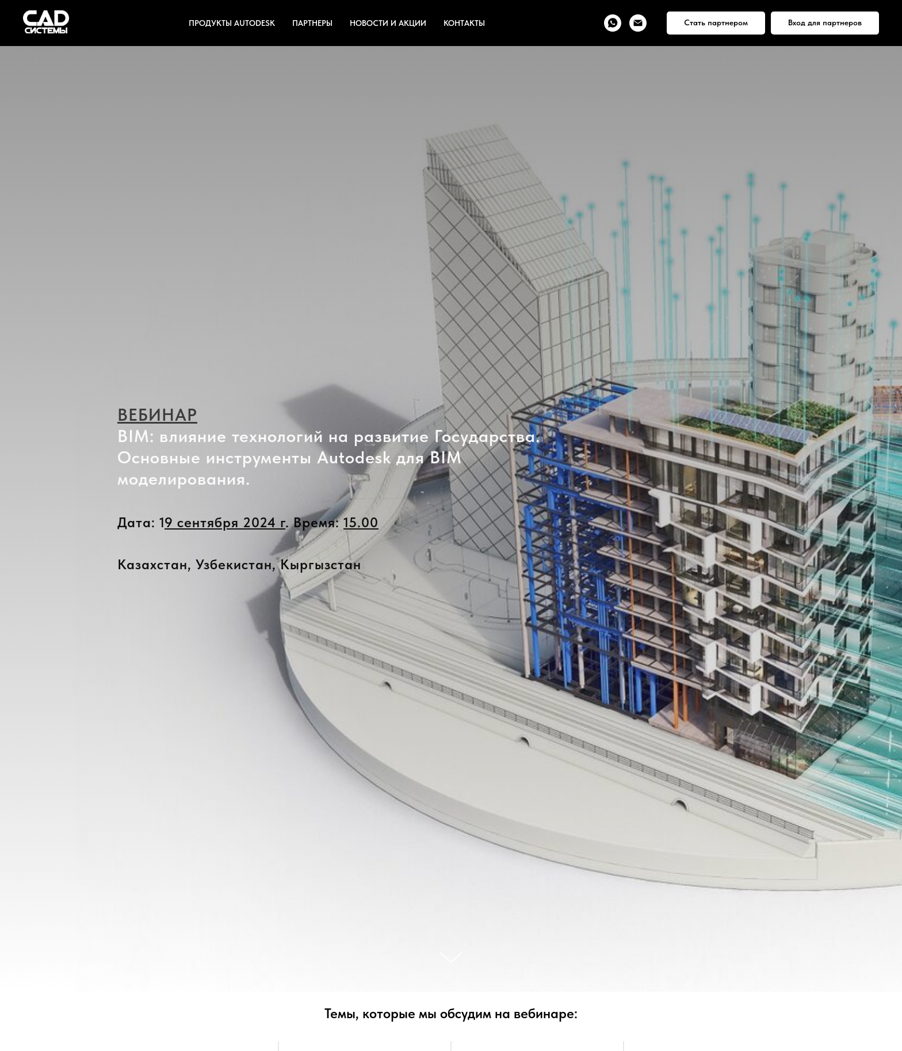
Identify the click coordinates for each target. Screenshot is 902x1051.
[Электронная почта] (638, 23)
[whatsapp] (612, 23)
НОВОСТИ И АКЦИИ (388, 23)
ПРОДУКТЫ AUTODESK (232, 23)
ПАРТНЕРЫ (312, 23)
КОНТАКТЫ (464, 23)
